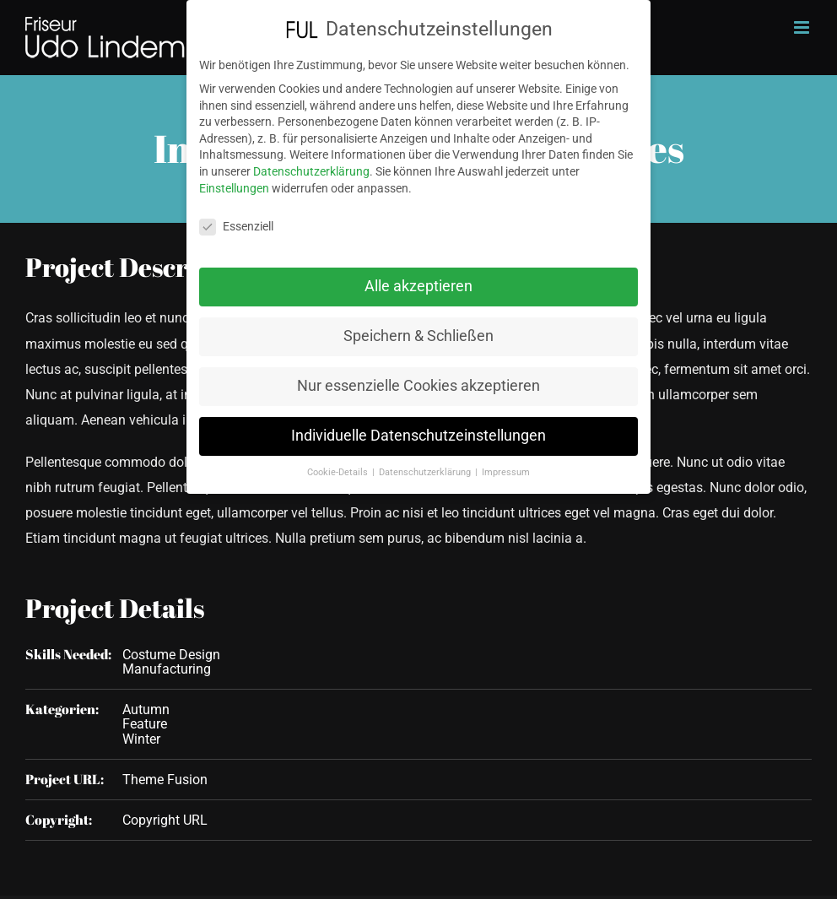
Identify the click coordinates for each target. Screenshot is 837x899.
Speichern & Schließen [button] (418, 328)
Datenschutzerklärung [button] (426, 463)
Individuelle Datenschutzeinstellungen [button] (418, 427)
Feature (144, 724)
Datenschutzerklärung (311, 163)
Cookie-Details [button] (338, 463)
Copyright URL (165, 820)
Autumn (146, 709)
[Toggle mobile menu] (803, 27)
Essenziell (236, 219)
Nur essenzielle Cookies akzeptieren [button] (418, 378)
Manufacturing (166, 669)
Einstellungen (234, 180)
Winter (141, 739)
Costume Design (171, 655)
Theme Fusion (165, 780)
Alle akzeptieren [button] (418, 278)
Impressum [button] (506, 463)
